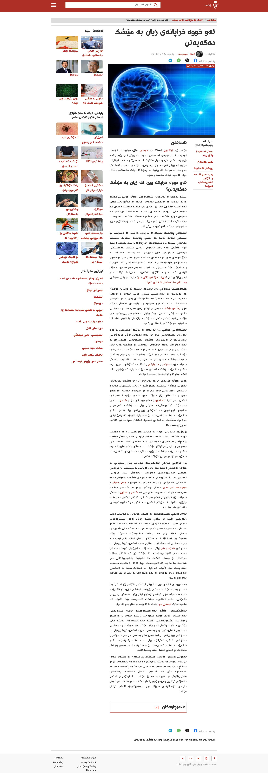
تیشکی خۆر (164, 604)
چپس (123, 483)
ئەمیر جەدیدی (205, 162)
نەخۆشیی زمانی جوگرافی (88, 335)
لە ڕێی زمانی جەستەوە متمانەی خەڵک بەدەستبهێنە (81, 281)
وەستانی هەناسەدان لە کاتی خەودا (166, 282)
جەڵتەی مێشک (172, 309)
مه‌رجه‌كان (58, 766)
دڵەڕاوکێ (153, 365)
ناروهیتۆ (98, 304)
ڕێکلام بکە (58, 762)
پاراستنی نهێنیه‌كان (86, 766)
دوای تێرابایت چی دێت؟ (89, 322)
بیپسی (99, 342)
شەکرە (123, 401)
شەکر (134, 493)
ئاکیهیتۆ (98, 297)
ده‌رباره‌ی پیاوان (88, 762)
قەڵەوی (159, 401)
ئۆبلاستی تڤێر (94, 328)
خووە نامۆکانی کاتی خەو (152, 277)
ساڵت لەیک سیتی (92, 348)
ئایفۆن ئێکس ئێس (92, 355)
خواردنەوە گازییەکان (175, 488)
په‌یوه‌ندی (58, 758)
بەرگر (115, 483)
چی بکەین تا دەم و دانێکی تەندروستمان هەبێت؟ (203, 180)
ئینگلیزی (168, 151)
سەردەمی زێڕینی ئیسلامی (87, 362)
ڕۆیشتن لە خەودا (203, 168)
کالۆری (123, 493)
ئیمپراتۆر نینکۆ (95, 290)
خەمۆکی (166, 365)
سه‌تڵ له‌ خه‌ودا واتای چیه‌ (204, 154)
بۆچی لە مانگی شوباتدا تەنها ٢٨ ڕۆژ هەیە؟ (82, 312)
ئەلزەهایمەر (167, 548)
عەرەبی (144, 151)
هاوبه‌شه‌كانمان (88, 758)
